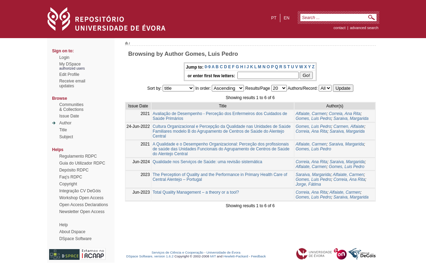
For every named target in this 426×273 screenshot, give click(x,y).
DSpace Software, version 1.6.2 (150, 256)
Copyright (68, 184)
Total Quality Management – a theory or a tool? (196, 192)
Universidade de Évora (223, 252)
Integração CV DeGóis (80, 190)
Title (63, 129)
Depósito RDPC (74, 170)
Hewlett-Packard (236, 256)
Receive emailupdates (72, 83)
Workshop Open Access (81, 197)
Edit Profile (69, 74)
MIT (213, 256)
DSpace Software (75, 238)
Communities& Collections (71, 107)
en (287, 18)
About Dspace (72, 231)
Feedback (258, 256)
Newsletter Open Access (82, 211)
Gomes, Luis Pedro (313, 118)
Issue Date (69, 116)
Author (65, 123)
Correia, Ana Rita (345, 113)
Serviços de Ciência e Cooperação (177, 252)
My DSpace (70, 64)
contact (340, 28)
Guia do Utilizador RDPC (82, 163)
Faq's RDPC (70, 177)
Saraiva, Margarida (351, 118)
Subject (66, 136)
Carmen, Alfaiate (349, 126)
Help (63, 224)
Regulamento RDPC (78, 156)
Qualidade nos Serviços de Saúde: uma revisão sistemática (207, 161)
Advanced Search (364, 28)
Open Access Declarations (83, 204)
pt (273, 18)
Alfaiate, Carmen (311, 113)
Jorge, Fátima (308, 184)
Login (64, 57)
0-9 (207, 66)
